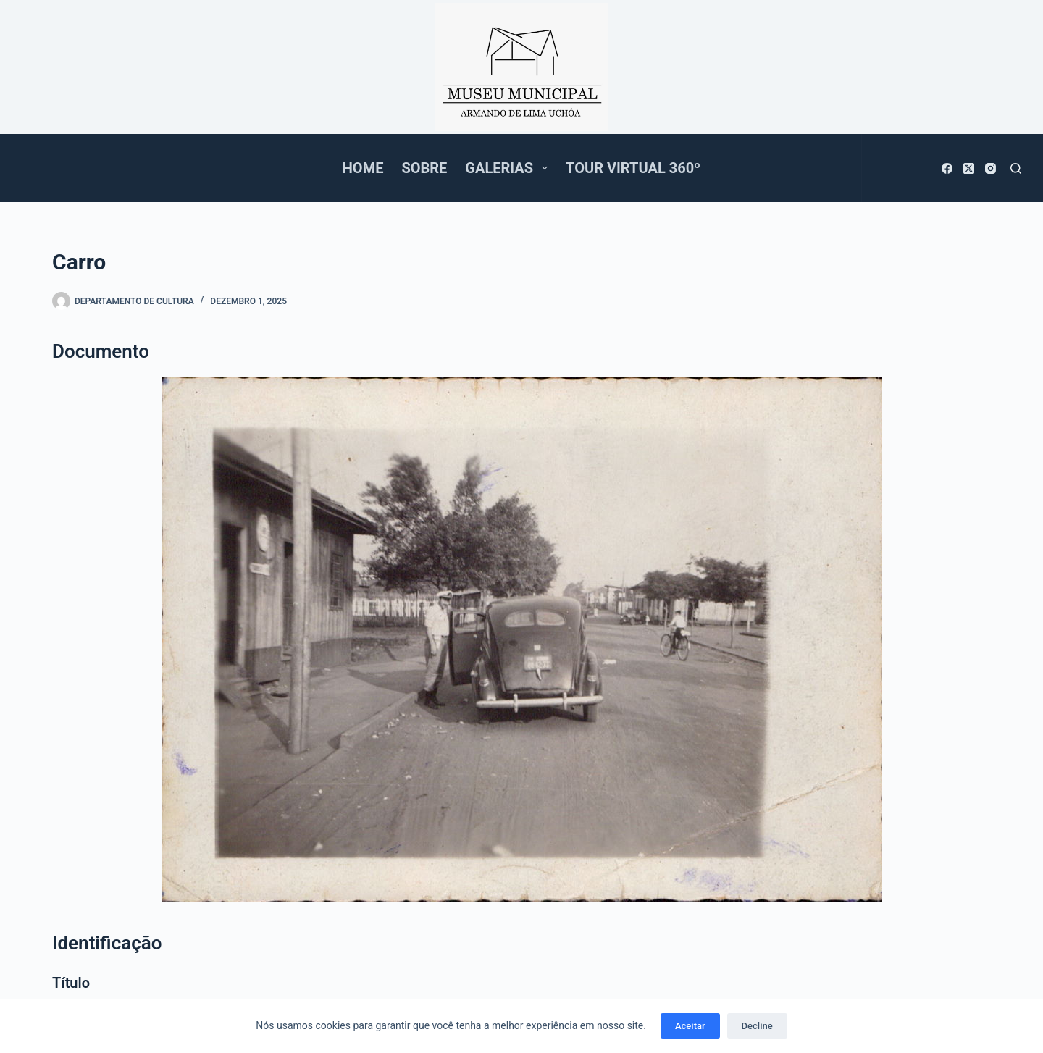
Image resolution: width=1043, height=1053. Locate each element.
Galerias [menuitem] (509, 168)
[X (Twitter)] (968, 168)
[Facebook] (947, 168)
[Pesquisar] (1015, 168)
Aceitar (690, 1025)
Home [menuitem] (363, 168)
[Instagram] (990, 168)
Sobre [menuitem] (424, 168)
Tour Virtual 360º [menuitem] (633, 168)
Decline (757, 1025)
